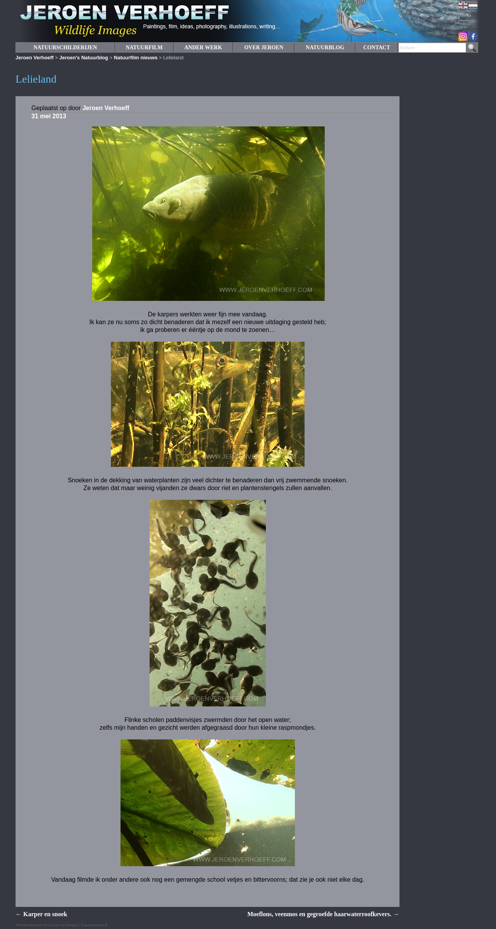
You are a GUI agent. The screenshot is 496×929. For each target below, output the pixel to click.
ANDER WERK (203, 47)
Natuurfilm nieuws (136, 57)
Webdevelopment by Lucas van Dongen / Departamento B (61, 925)
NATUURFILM (144, 47)
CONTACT (376, 47)
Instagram (463, 36)
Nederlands (473, 5)
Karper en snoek (41, 914)
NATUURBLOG (325, 47)
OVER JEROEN (263, 47)
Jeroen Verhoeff (34, 57)
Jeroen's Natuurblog (83, 57)
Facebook (473, 36)
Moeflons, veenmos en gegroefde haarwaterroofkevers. (323, 914)
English (463, 5)
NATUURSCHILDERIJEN (65, 47)
